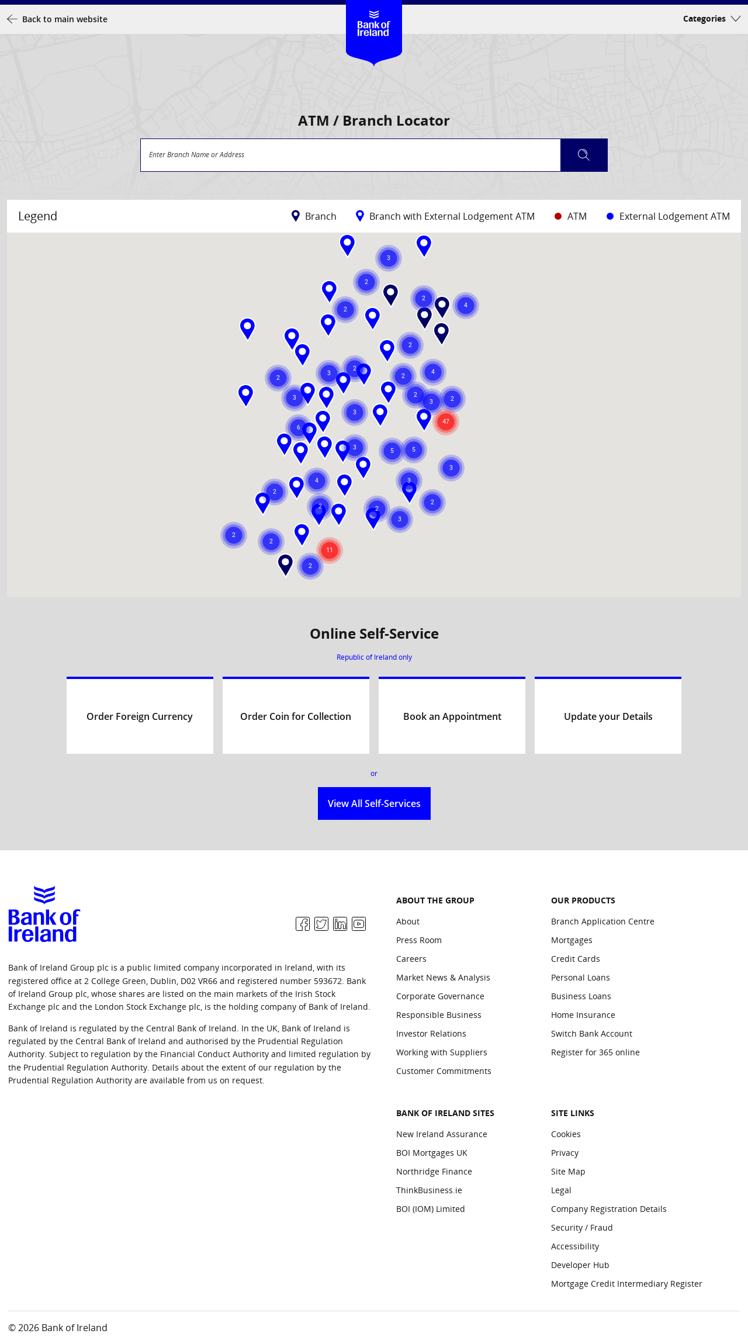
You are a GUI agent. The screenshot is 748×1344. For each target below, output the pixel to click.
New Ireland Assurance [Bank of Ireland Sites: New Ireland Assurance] (441, 1133)
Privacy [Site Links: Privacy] (565, 1152)
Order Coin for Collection (295, 716)
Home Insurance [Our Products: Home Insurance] (583, 1014)
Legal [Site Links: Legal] (561, 1190)
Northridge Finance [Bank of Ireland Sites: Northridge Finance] (434, 1171)
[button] (347, 246)
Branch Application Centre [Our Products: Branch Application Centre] (602, 921)
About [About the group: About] (408, 921)
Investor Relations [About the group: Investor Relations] (431, 1033)
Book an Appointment (452, 716)
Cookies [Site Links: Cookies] (566, 1133)
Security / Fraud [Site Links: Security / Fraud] (582, 1227)
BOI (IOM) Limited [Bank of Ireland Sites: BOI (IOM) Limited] (430, 1208)
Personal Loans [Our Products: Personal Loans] (580, 977)
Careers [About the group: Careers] (411, 958)
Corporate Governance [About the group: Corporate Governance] (440, 996)
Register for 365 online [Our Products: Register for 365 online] (595, 1052)
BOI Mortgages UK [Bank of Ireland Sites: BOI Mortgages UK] (432, 1152)
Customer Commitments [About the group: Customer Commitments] (443, 1070)
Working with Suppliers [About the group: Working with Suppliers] (441, 1052)
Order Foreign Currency (139, 716)
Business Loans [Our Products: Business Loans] (581, 996)
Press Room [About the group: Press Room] (419, 939)
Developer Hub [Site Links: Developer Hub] (580, 1264)
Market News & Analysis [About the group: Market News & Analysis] (443, 977)
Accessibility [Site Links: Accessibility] (575, 1246)
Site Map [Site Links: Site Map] (568, 1171)
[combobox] (374, 155)
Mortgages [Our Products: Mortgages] (572, 939)
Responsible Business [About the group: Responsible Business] (439, 1014)
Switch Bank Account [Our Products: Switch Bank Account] (591, 1033)
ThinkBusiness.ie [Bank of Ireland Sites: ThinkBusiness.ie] (429, 1190)
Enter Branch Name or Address (196, 154)
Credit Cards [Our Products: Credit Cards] (575, 958)
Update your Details (608, 716)
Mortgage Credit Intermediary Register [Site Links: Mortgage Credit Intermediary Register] (626, 1283)
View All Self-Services (374, 803)
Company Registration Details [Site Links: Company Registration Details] (609, 1208)
